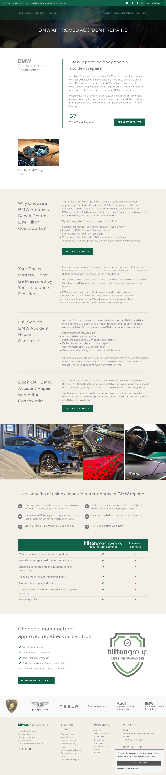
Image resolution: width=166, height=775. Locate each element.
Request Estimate (129, 122)
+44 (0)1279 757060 (15, 3)
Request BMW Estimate (36, 680)
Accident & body (69, 738)
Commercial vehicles (71, 750)
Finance (98, 753)
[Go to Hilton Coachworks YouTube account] (127, 3)
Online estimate (101, 734)
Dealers (97, 750)
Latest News (100, 740)
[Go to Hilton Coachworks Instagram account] (142, 3)
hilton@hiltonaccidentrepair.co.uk (49, 3)
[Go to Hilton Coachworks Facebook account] (137, 3)
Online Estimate (155, 3)
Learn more (150, 757)
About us (98, 731)
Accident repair (68, 734)
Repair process (101, 737)
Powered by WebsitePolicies (128, 768)
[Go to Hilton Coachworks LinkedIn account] (132, 3)
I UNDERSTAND (139, 763)
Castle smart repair (70, 760)
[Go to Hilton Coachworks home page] (83, 13)
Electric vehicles (68, 741)
